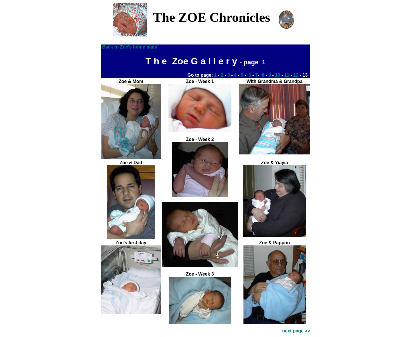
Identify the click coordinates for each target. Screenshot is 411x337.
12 (295, 75)
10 (277, 75)
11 (286, 75)
